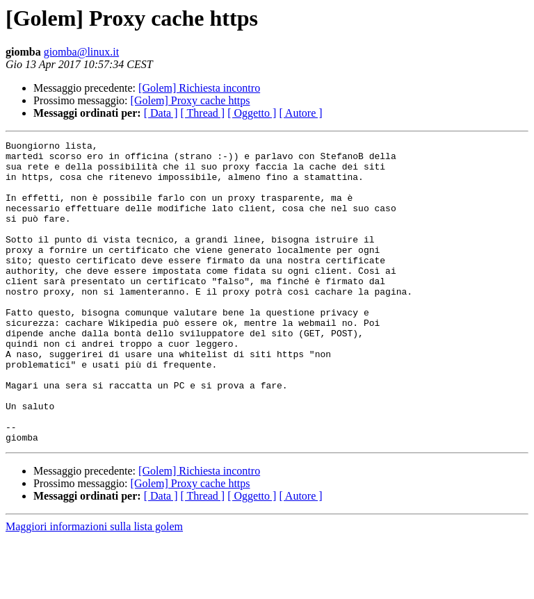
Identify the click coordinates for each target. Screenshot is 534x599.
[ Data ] (161, 113)
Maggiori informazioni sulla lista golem (94, 587)
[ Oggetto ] (251, 113)
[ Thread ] (203, 113)
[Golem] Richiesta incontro (199, 88)
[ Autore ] (300, 113)
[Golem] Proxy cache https (190, 100)
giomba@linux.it (82, 52)
